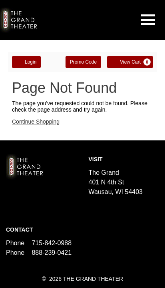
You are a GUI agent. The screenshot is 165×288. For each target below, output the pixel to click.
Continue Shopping (36, 121)
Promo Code (83, 62)
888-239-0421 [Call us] (52, 252)
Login (26, 61)
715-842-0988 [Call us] (52, 243)
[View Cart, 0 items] (130, 62)
